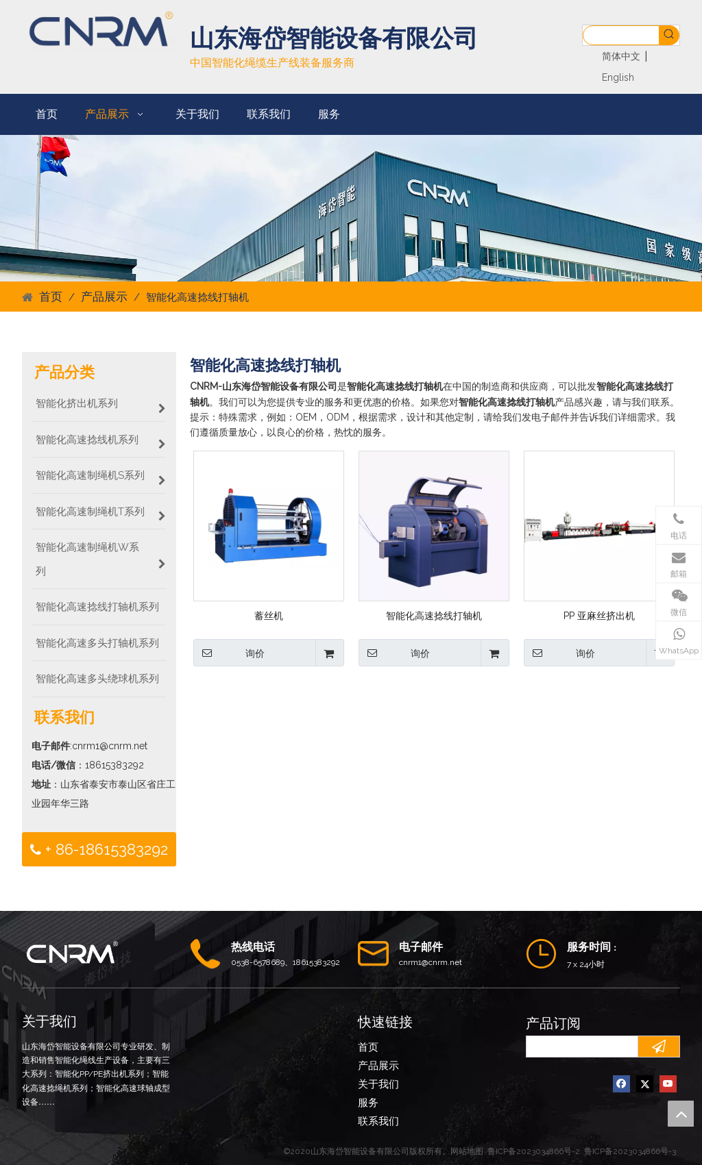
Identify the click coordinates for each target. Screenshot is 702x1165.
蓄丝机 (268, 615)
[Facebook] (621, 1083)
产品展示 (378, 1066)
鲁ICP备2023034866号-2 (533, 1151)
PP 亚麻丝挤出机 (599, 615)
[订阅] (659, 1046)
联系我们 (378, 1121)
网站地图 (466, 1151)
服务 (368, 1103)
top (681, 1114)
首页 (368, 1047)
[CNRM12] (351, 208)
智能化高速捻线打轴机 (434, 615)
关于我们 (378, 1084)
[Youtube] (668, 1083)
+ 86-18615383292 (99, 850)
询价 (229, 652)
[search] (578, 1046)
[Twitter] (644, 1083)
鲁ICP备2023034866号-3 (630, 1151)
